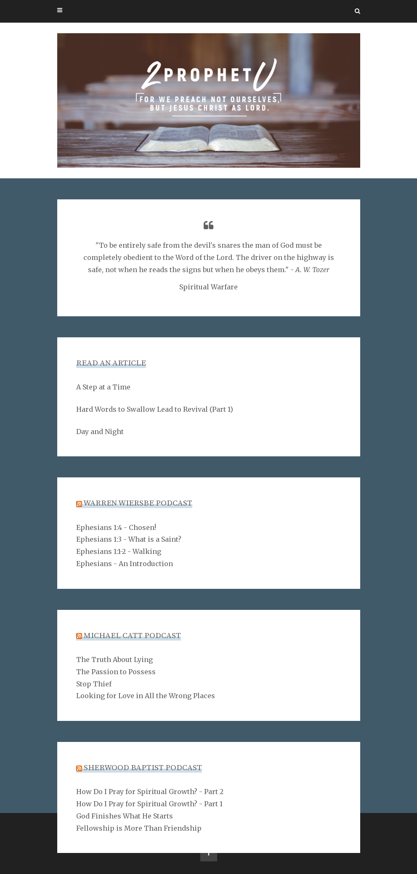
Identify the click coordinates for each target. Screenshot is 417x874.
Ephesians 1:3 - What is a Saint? (128, 539)
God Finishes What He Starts (124, 816)
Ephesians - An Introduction (124, 563)
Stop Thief (94, 684)
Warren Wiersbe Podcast (137, 503)
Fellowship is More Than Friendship (139, 828)
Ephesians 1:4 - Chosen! (116, 527)
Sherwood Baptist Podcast (143, 768)
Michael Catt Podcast (132, 636)
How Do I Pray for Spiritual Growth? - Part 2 (149, 791)
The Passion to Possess (116, 671)
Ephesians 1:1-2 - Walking (118, 551)
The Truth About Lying (114, 659)
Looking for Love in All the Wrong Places (145, 695)
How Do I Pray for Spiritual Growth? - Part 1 (149, 804)
